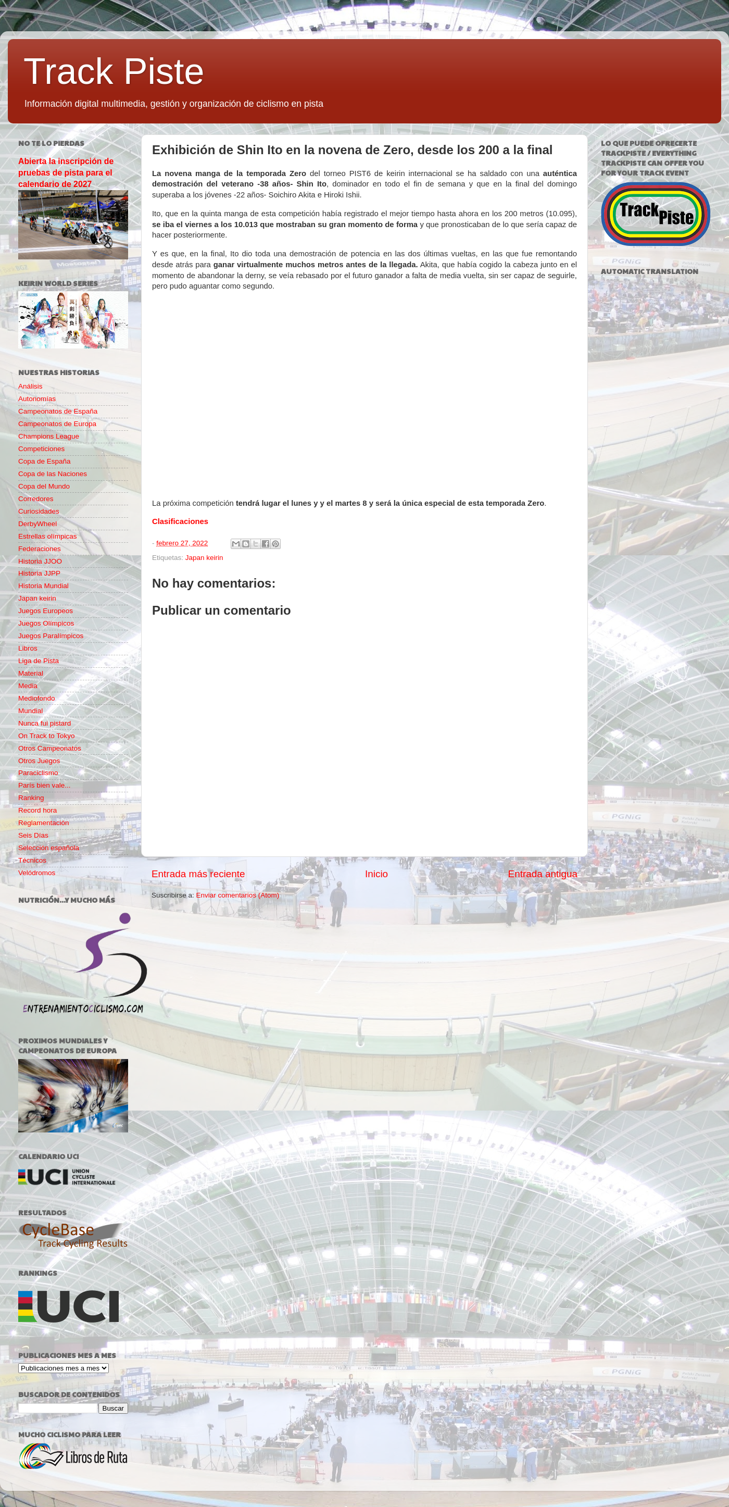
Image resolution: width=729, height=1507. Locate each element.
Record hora (37, 810)
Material (30, 673)
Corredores (36, 499)
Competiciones (41, 449)
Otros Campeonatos (49, 748)
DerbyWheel (37, 524)
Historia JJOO (40, 561)
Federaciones (39, 549)
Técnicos (32, 860)
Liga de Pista (38, 661)
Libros (27, 648)
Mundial (30, 711)
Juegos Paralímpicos (50, 636)
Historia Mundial (43, 586)
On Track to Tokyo (46, 736)
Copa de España (44, 461)
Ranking (31, 798)
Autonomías (37, 399)
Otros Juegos (39, 761)
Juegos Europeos (45, 611)
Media (27, 686)
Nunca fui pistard (44, 723)
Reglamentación (43, 823)
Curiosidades (38, 511)
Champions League (48, 436)
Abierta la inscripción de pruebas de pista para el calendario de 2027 (66, 173)
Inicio (376, 873)
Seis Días (33, 835)
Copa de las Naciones (52, 474)
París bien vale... (44, 785)
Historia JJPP (39, 573)
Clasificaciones (180, 521)
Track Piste (113, 71)
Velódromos (36, 873)
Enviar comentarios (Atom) (238, 895)
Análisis (30, 386)
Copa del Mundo (44, 486)
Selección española (48, 848)
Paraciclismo (38, 773)
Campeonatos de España (57, 411)
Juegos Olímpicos (46, 623)
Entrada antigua (542, 873)
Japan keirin (204, 558)
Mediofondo (36, 698)
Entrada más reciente (198, 873)
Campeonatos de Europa (57, 424)
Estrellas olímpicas (47, 536)
